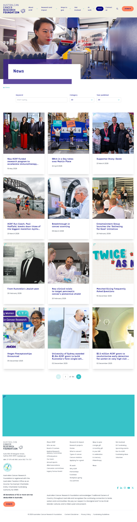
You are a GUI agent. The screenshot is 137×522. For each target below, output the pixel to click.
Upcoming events (122, 448)
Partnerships (74, 472)
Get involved (79, 8)
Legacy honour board (54, 471)
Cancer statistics (76, 457)
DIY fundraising (121, 445)
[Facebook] (117, 488)
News (100, 9)
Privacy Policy (86, 514)
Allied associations (53, 465)
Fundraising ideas (122, 454)
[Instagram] (125, 488)
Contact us (109, 8)
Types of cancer (76, 454)
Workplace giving (76, 478)
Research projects (76, 445)
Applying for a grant (77, 460)
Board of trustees (53, 448)
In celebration (98, 454)
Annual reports (52, 462)
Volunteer (119, 457)
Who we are (51, 445)
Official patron (52, 456)
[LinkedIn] (121, 488)
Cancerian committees (55, 468)
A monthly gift (98, 448)
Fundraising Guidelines (101, 514)
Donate (128, 9)
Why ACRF (73, 469)
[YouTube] (128, 488)
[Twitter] (133, 488)
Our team (50, 459)
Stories (72, 448)
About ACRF (33, 8)
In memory (97, 457)
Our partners (74, 481)
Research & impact (77, 442)
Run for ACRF (120, 451)
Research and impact (49, 8)
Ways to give (66, 8)
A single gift (97, 445)
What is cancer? (75, 451)
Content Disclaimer (72, 514)
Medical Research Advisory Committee (54, 452)
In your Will (96, 451)
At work (91, 8)
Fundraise (73, 475)
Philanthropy (97, 460)
